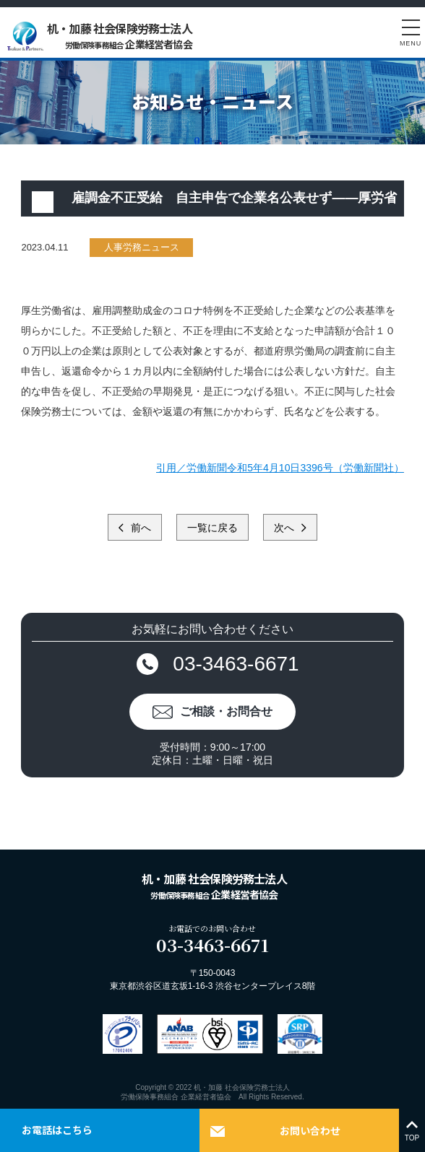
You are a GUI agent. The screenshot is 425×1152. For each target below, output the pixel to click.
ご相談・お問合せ (226, 711)
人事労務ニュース (141, 247)
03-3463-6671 (236, 664)
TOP (412, 1130)
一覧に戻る (212, 527)
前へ (139, 527)
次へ (285, 527)
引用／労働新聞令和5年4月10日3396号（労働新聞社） (279, 468)
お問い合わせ (310, 1130)
